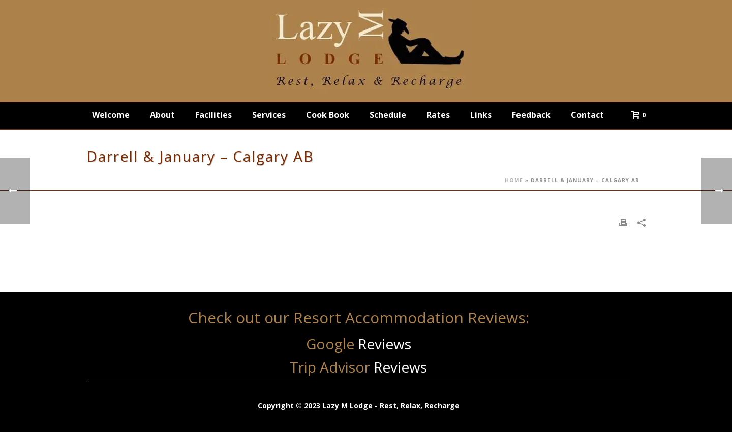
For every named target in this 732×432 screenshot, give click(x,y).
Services (269, 114)
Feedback (531, 114)
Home (514, 180)
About (162, 114)
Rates (438, 114)
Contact (587, 114)
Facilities (213, 114)
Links (481, 114)
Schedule (388, 114)
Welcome (111, 114)
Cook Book (327, 114)
